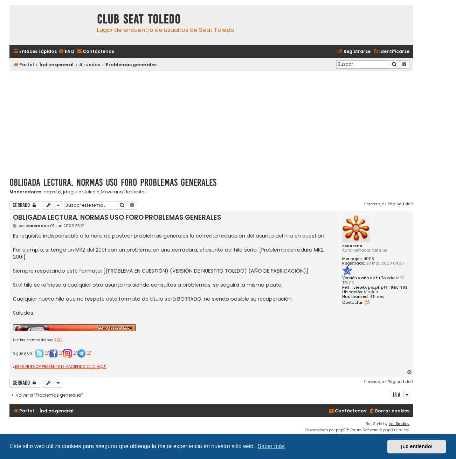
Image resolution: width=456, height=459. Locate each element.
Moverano (112, 192)
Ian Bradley (399, 423)
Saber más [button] (271, 446)
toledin (92, 192)
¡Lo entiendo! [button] (417, 446)
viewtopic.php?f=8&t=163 (380, 287)
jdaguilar (73, 192)
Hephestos (135, 192)
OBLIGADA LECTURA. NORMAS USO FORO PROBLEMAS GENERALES (112, 182)
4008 (369, 258)
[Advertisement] (211, 122)
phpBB (341, 430)
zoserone (352, 246)
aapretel (52, 192)
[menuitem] (66, 51)
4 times (376, 296)
